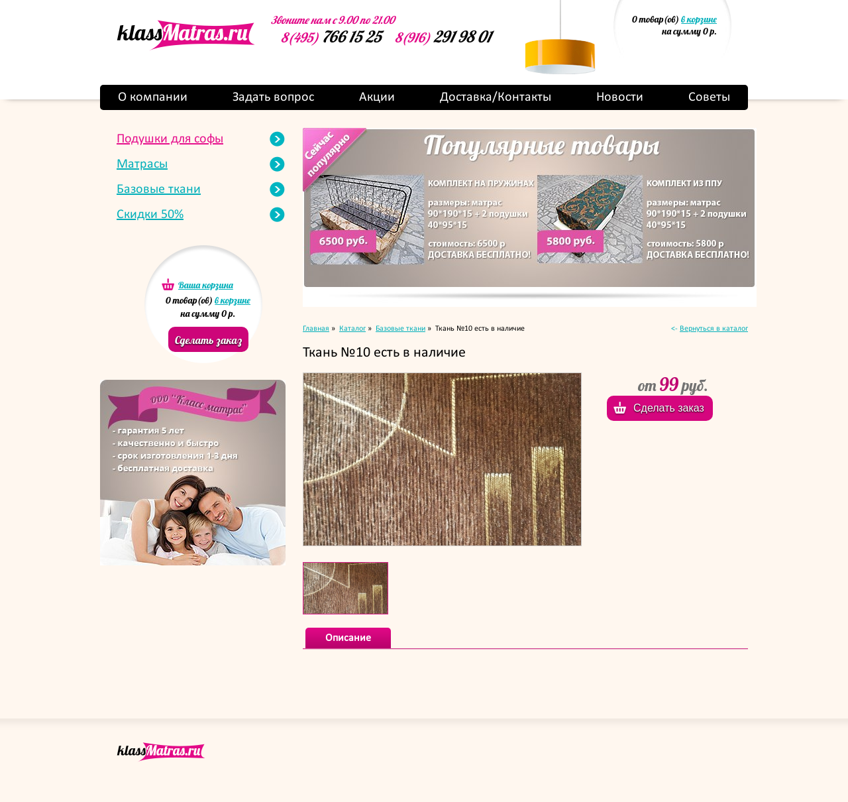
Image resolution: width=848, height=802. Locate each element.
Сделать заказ (208, 340)
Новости (619, 97)
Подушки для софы (170, 139)
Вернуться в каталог (714, 329)
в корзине (699, 19)
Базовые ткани (159, 189)
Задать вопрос (273, 97)
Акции (377, 97)
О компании (152, 97)
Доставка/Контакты (495, 97)
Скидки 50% (150, 214)
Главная (316, 329)
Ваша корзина (205, 285)
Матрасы (142, 164)
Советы (709, 97)
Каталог (352, 329)
